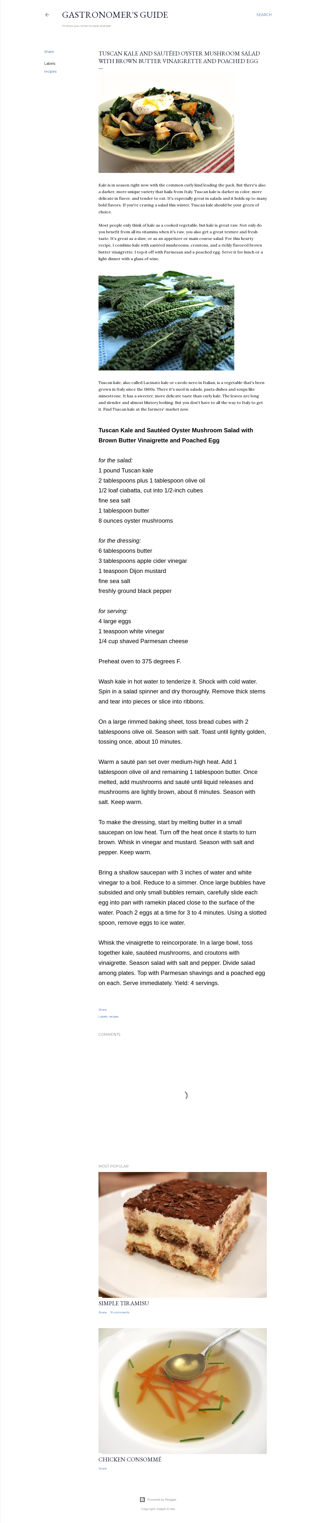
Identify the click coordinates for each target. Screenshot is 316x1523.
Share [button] (49, 52)
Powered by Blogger (158, 1500)
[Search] (264, 15)
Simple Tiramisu (124, 1303)
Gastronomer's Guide (115, 14)
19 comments (119, 1312)
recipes (50, 71)
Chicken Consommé (130, 1459)
